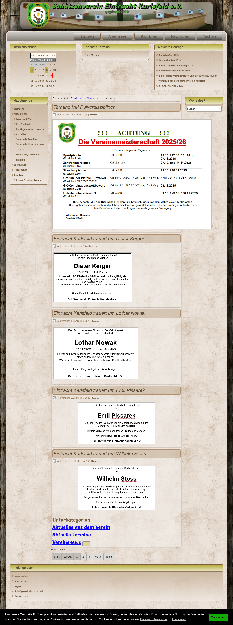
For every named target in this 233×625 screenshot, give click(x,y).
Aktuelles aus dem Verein (81, 527)
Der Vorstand (23, 124)
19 (35, 81)
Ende (109, 556)
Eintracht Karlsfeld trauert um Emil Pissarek (99, 390)
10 (54, 70)
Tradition (209, 36)
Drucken (93, 114)
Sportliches (149, 36)
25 (32, 86)
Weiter (98, 556)
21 (43, 81)
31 (54, 86)
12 (35, 75)
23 (50, 81)
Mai (40, 55)
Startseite (87, 36)
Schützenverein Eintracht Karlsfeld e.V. (116, 6)
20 (39, 81)
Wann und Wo (23, 119)
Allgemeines (117, 36)
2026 (45, 55)
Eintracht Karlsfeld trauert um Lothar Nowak (99, 313)
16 (50, 75)
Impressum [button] (179, 619)
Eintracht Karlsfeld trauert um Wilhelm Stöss (100, 453)
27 (39, 86)
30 (50, 86)
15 (46, 75)
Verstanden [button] (218, 617)
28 (43, 86)
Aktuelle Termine (27, 139)
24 (54, 81)
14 (43, 75)
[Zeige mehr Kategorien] (86, 543)
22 (46, 81)
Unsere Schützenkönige (29, 180)
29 (46, 86)
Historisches (180, 36)
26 (35, 86)
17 (54, 75)
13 (39, 75)
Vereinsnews (66, 542)
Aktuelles (21, 134)
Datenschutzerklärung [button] (154, 619)
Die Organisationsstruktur (30, 129)
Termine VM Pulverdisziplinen (85, 107)
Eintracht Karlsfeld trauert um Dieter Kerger (99, 238)
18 (32, 81)
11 (32, 75)
